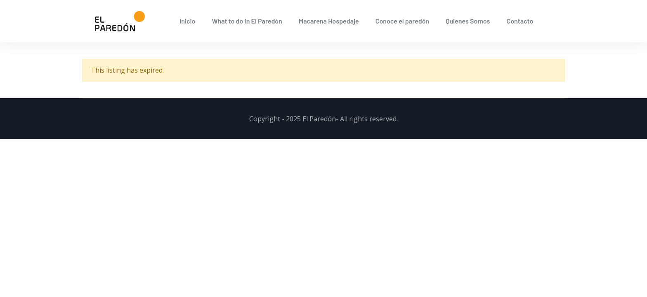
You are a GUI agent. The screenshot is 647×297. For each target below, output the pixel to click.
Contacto (519, 21)
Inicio (187, 21)
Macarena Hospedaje (329, 21)
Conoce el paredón (402, 21)
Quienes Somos (468, 21)
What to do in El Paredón (247, 21)
